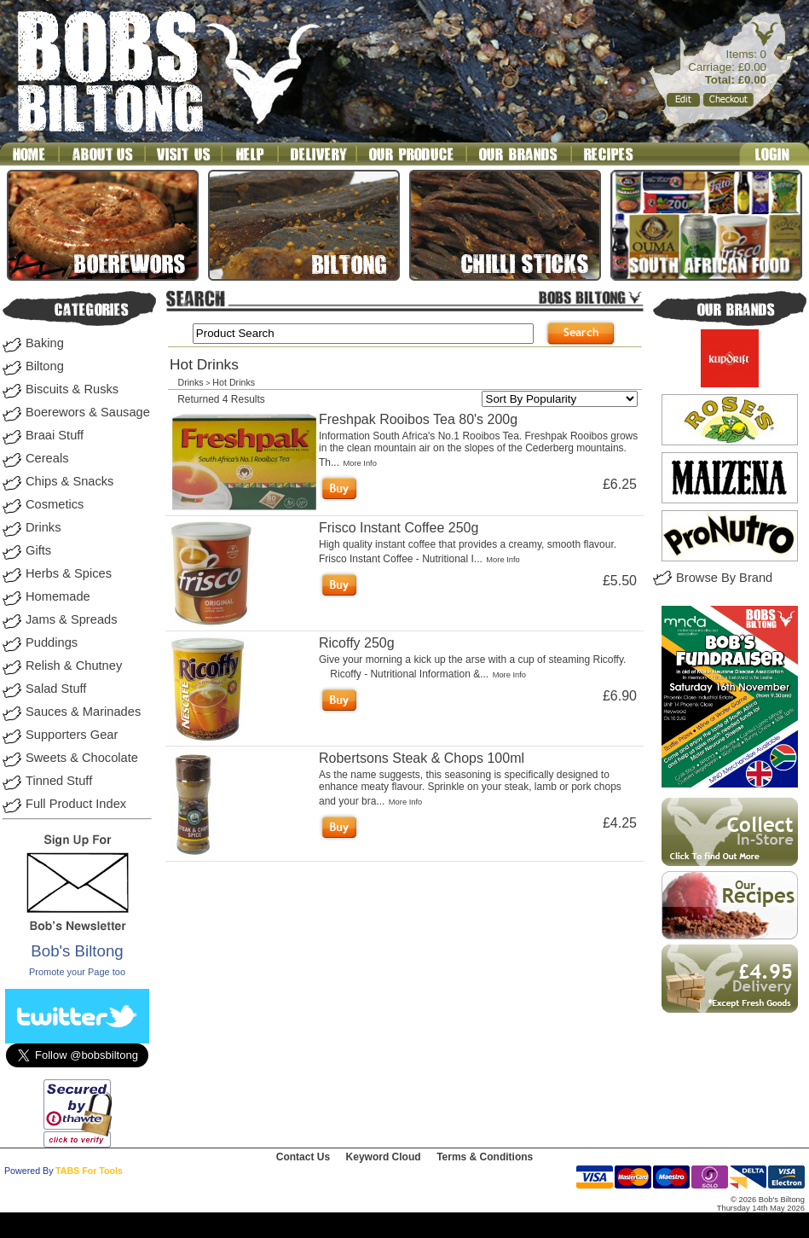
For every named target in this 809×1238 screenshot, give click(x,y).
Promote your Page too (77, 972)
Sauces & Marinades (83, 711)
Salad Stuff (56, 688)
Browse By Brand (724, 577)
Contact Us (303, 1157)
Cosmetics (55, 504)
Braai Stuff (55, 435)
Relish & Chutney (74, 665)
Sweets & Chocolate (82, 757)
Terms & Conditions (484, 1157)
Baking (45, 343)
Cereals (47, 458)
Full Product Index (76, 804)
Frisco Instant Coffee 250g (398, 527)
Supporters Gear (72, 734)
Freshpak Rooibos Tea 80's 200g (418, 419)
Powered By (28, 1170)
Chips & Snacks (69, 481)
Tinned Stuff (59, 781)
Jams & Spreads (72, 619)
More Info (359, 463)
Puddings (52, 642)
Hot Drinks (233, 382)
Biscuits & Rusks (72, 389)
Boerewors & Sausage (88, 412)
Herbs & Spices (69, 573)
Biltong (45, 366)
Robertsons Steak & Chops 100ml (421, 758)
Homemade (58, 596)
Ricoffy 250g (357, 643)
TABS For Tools (89, 1170)
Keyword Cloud (383, 1157)
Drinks (43, 527)
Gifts (38, 550)
